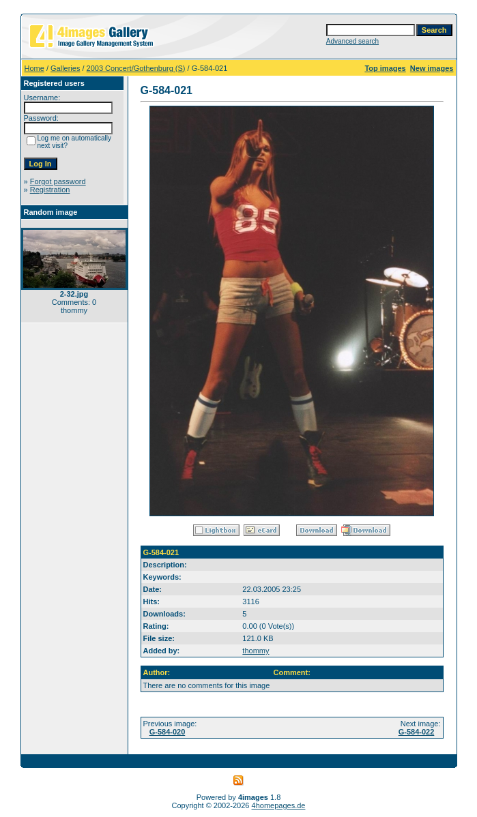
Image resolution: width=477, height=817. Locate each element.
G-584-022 (417, 732)
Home (34, 68)
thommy (255, 651)
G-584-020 (167, 732)
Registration (50, 189)
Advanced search (352, 41)
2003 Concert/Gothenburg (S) (136, 68)
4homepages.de (279, 805)
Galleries (65, 68)
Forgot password (58, 181)
